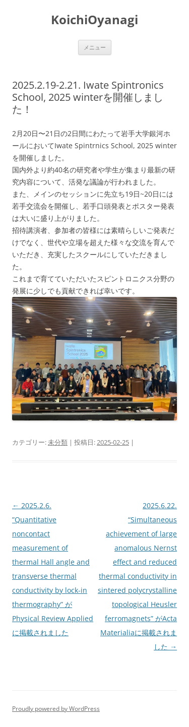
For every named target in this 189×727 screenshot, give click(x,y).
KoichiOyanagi (94, 20)
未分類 (58, 442)
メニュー (95, 47)
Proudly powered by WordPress (56, 708)
